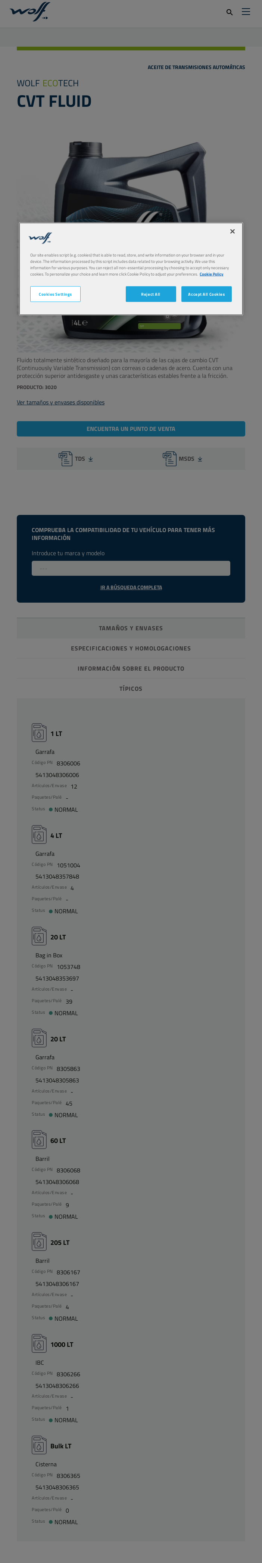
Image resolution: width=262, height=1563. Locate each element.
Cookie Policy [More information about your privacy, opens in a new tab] (212, 274)
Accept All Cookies (206, 294)
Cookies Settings (55, 294)
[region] (131, 268)
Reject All (150, 294)
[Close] (232, 231)
